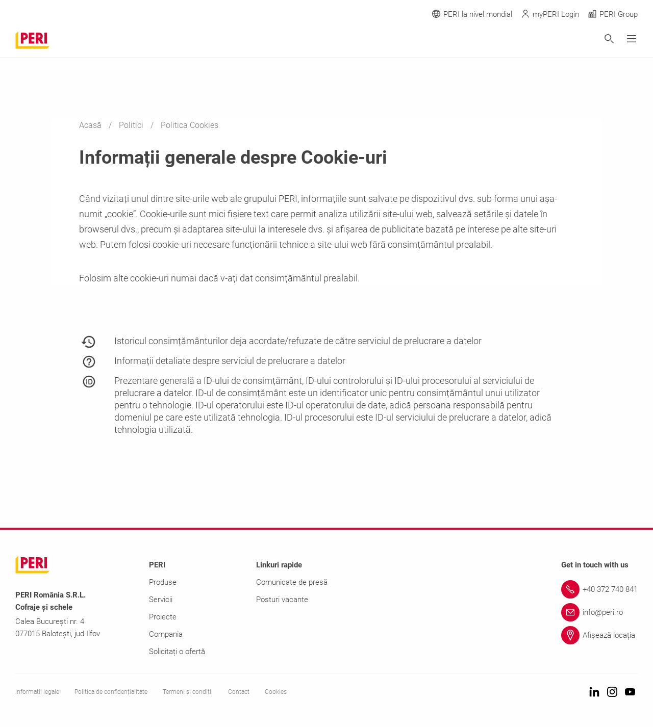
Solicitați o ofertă (177, 651)
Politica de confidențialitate (110, 691)
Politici (132, 125)
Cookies (276, 691)
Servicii (160, 599)
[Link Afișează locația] (599, 635)
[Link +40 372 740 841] (599, 589)
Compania (166, 634)
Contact (238, 691)
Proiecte (163, 616)
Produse (163, 582)
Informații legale (37, 691)
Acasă (91, 125)
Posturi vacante (282, 599)
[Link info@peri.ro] (599, 612)
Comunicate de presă (292, 582)
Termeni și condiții (188, 691)
